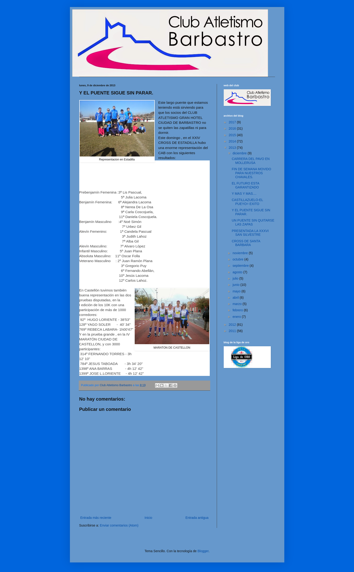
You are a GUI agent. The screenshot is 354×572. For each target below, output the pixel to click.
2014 (233, 141)
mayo (237, 291)
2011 (233, 331)
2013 (233, 147)
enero (237, 317)
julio (236, 278)
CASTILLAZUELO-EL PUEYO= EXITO (247, 202)
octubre (238, 259)
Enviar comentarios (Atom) (119, 525)
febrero (238, 310)
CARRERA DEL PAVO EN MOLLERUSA (250, 161)
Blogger (202, 551)
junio (236, 285)
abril (236, 297)
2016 (233, 128)
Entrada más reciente (95, 518)
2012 (233, 324)
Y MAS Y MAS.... (244, 193)
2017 (233, 122)
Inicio (148, 518)
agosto (238, 272)
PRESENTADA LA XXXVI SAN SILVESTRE (250, 233)
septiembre (241, 265)
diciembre (240, 153)
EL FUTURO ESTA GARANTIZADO (245, 185)
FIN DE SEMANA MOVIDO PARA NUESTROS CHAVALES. (251, 173)
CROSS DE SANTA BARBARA (246, 243)
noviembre (241, 253)
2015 (233, 135)
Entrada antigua (197, 518)
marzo (238, 304)
